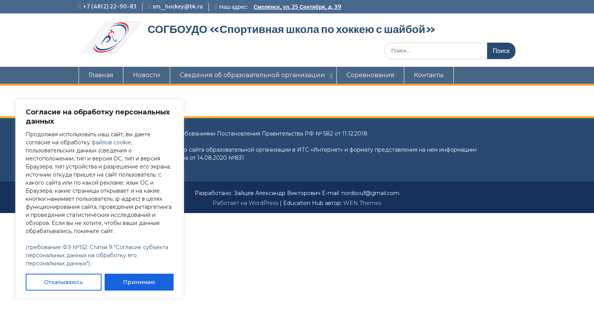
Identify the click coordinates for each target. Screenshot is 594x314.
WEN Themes (362, 203)
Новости (146, 75)
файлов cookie (111, 142)
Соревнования (370, 75)
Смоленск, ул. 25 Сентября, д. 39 (297, 6)
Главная (101, 75)
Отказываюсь (63, 282)
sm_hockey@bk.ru (178, 6)
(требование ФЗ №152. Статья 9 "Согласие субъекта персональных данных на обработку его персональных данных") (97, 255)
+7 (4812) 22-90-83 (109, 6)
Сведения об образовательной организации (252, 75)
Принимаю (139, 282)
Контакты (429, 75)
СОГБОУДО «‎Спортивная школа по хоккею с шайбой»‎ (292, 29)
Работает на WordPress (245, 203)
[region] (99, 199)
